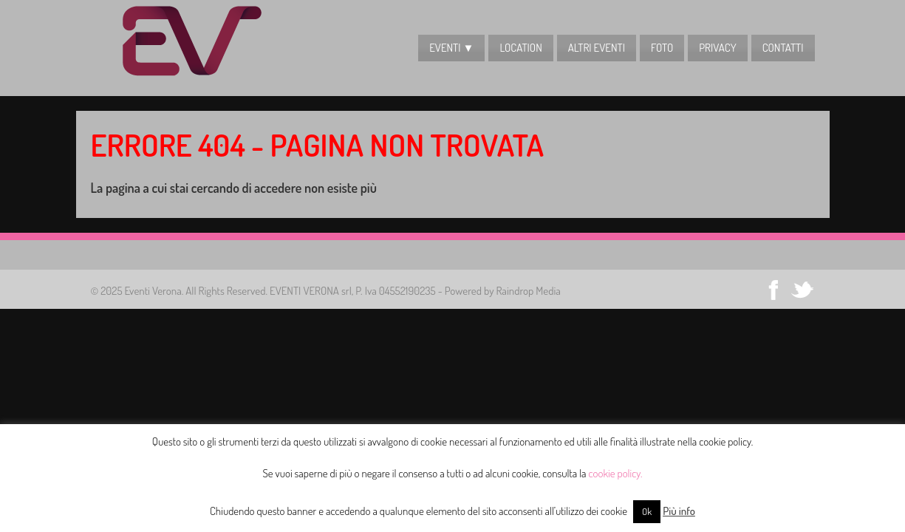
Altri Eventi (596, 48)
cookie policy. (616, 473)
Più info (679, 511)
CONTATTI (783, 48)
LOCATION (520, 48)
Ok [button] (647, 511)
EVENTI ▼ (451, 48)
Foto (662, 48)
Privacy (717, 48)
